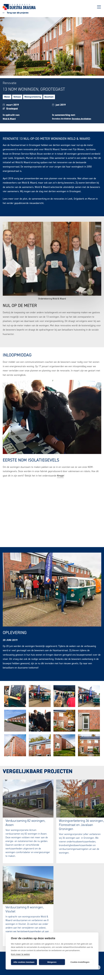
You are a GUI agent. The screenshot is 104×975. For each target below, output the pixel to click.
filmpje (60, 475)
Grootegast (12, 108)
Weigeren (51, 962)
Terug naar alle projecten (16, 12)
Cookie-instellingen (79, 962)
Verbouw (17, 96)
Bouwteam (49, 96)
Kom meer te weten (20, 954)
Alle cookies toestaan (23, 962)
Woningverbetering (32, 96)
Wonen (7, 96)
